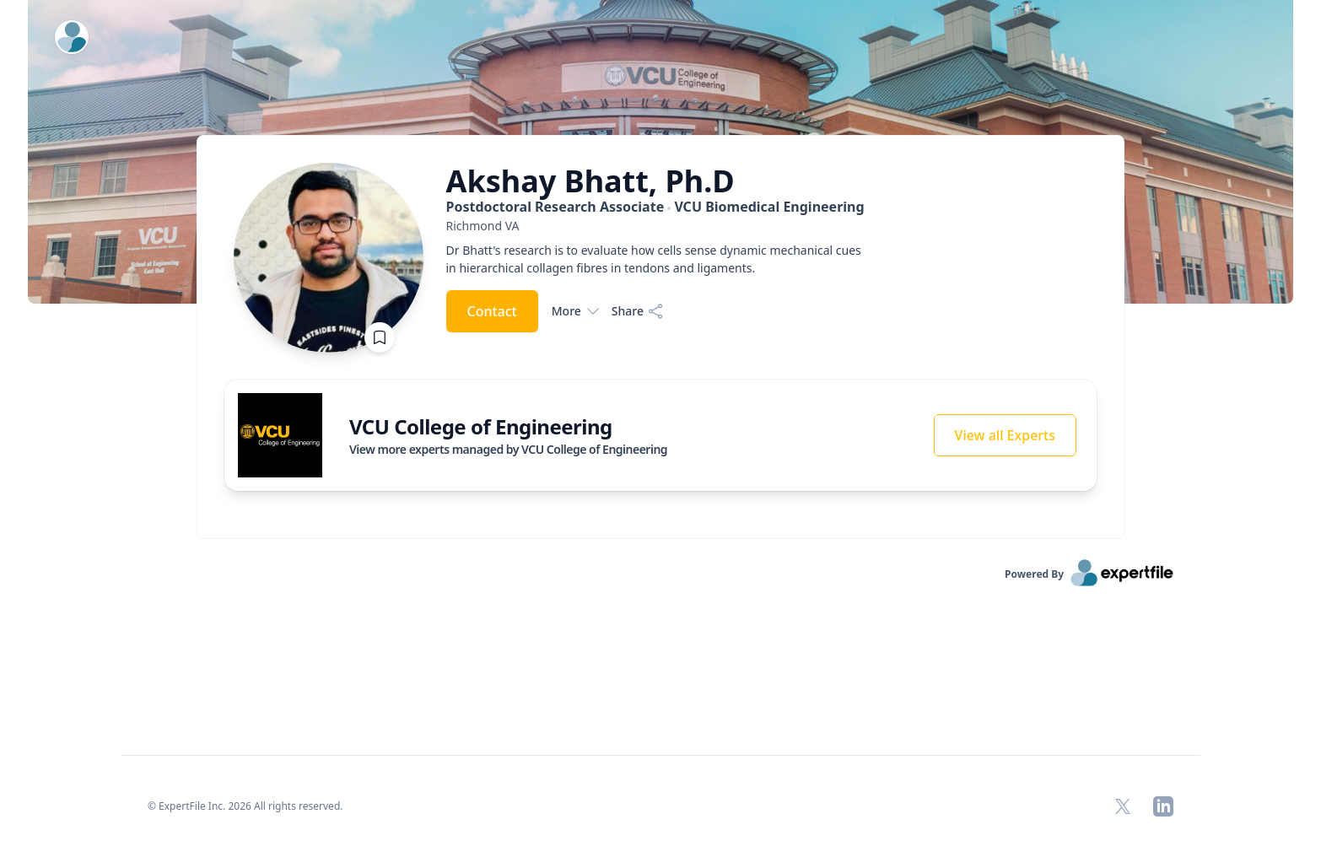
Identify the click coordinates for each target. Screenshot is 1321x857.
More (575, 311)
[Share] (638, 311)
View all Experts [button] (1005, 435)
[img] (280, 435)
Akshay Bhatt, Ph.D (590, 181)
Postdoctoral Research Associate (655, 206)
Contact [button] (492, 311)
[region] (657, 225)
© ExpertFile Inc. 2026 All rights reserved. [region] (245, 806)
